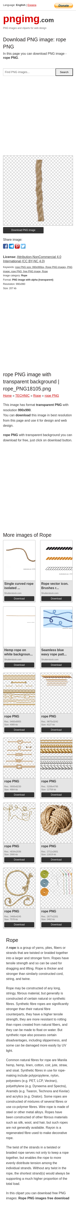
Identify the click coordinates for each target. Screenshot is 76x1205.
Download (19, 598)
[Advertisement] (38, 117)
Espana (32, 5)
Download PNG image (23, 230)
